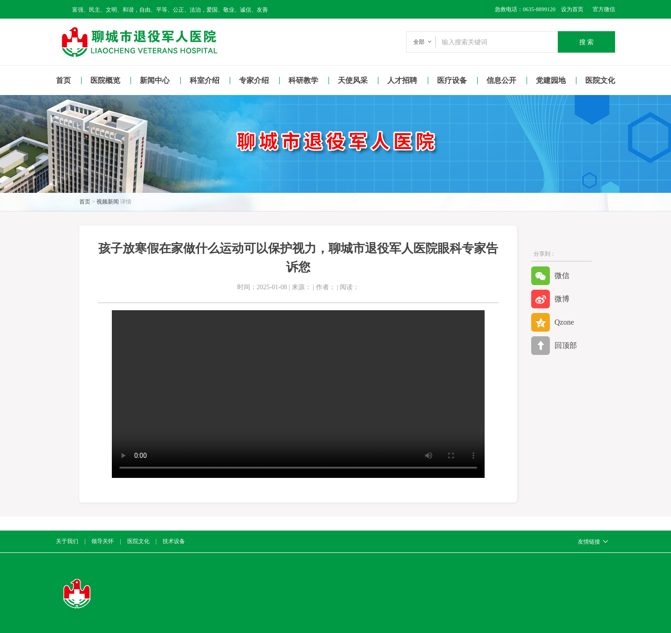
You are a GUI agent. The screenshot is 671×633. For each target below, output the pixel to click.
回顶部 (554, 345)
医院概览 (105, 80)
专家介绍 (254, 80)
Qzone (552, 322)
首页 (63, 80)
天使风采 (353, 80)
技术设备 (174, 541)
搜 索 (586, 42)
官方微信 (604, 9)
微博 (550, 299)
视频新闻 (107, 201)
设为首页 (569, 9)
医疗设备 (452, 80)
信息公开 (501, 80)
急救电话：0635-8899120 (525, 9)
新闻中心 (155, 80)
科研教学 (303, 80)
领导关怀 (102, 541)
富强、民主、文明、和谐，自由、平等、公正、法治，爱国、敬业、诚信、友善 (170, 10)
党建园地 (551, 80)
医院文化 (600, 80)
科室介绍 (204, 80)
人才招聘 (402, 80)
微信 (550, 275)
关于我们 (67, 541)
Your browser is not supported (298, 394)
